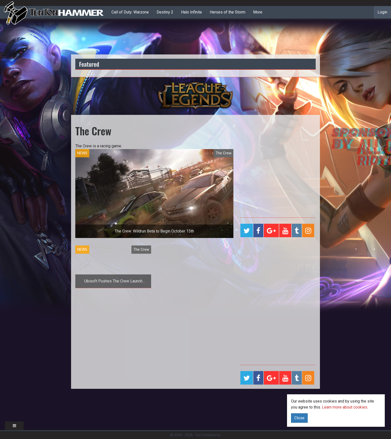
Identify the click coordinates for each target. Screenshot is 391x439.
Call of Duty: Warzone (130, 12)
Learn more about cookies (344, 407)
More (257, 12)
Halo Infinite (191, 12)
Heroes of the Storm (227, 12)
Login (382, 12)
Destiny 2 (165, 12)
